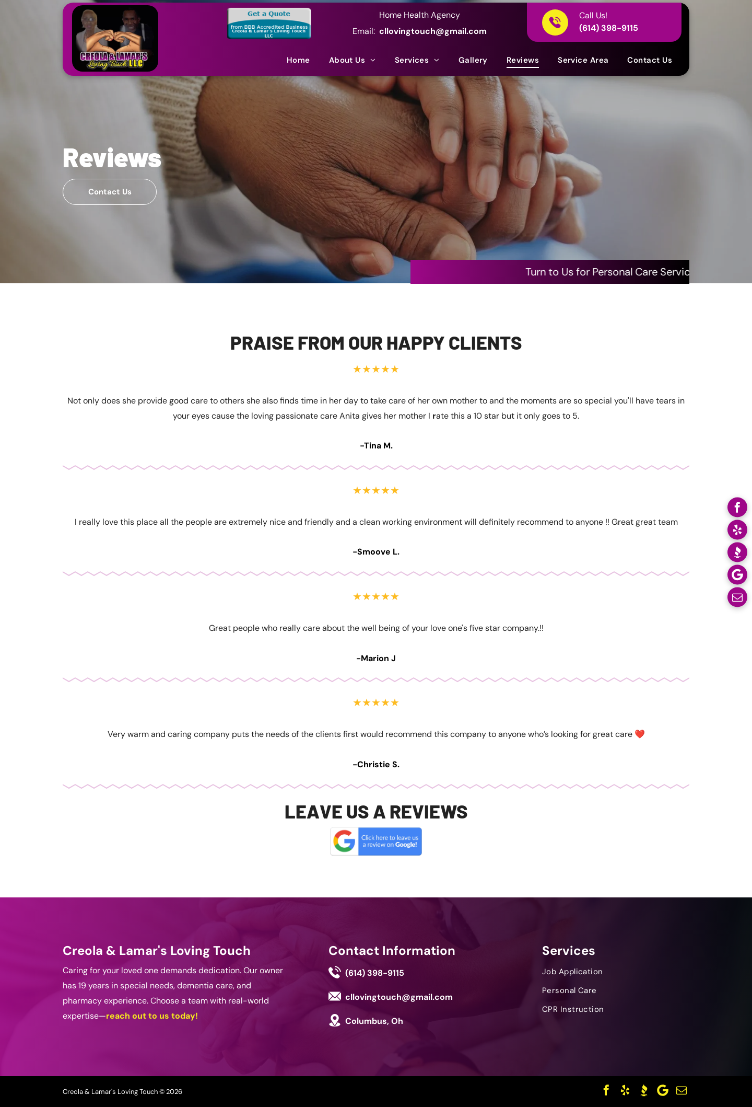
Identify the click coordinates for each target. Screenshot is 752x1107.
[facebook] (737, 509)
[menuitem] (298, 60)
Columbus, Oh (374, 1021)
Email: (363, 31)
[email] (737, 598)
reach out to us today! (152, 1015)
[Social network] (737, 554)
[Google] (737, 576)
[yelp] (737, 531)
